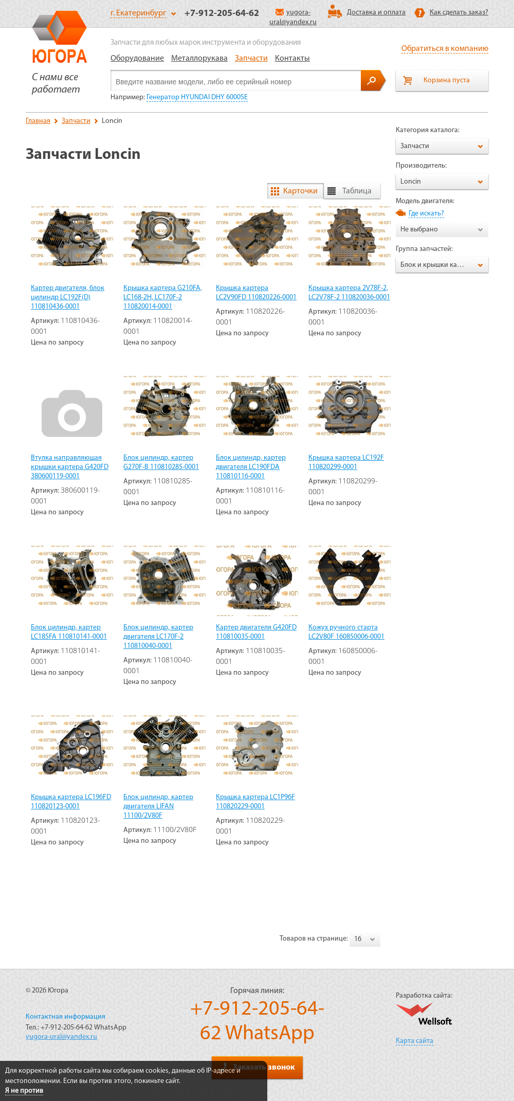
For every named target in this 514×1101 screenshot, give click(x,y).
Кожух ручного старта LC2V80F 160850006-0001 (346, 632)
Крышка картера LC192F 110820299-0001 (346, 462)
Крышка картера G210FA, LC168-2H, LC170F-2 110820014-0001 (162, 297)
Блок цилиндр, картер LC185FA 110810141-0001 (69, 632)
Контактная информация (65, 1017)
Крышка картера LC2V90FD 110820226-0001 (256, 292)
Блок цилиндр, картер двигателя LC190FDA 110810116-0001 (251, 467)
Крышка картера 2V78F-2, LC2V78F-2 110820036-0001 (349, 292)
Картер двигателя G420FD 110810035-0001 (256, 632)
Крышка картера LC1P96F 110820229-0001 (255, 801)
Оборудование (137, 59)
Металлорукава (199, 59)
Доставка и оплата (376, 12)
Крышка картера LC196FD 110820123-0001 (71, 801)
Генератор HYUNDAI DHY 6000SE (197, 97)
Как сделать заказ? (459, 12)
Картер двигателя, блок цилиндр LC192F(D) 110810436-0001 (67, 297)
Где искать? (426, 214)
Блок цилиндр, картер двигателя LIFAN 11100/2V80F (158, 806)
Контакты (292, 59)
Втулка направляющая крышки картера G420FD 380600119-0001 (69, 467)
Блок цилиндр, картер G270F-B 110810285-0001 (161, 462)
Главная (38, 121)
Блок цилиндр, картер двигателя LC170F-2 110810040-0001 (158, 637)
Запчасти (251, 59)
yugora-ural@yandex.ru (61, 1037)
